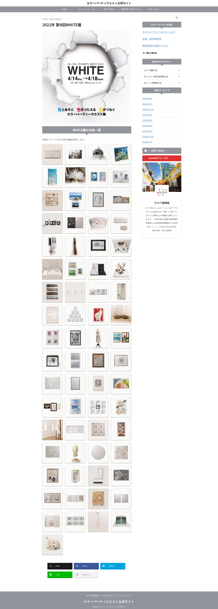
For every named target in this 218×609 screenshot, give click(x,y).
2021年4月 (147, 114)
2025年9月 (147, 98)
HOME (64, 9)
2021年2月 (147, 125)
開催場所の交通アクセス (131, 9)
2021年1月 (147, 130)
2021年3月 (147, 119)
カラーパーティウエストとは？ (157, 32)
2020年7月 (147, 141)
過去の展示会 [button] (149, 52)
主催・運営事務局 (150, 38)
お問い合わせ (153, 9)
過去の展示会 (109, 9)
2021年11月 (147, 109)
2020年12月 (147, 136)
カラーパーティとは (87, 9)
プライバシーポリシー (124, 594)
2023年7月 (147, 103)
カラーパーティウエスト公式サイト (109, 3)
